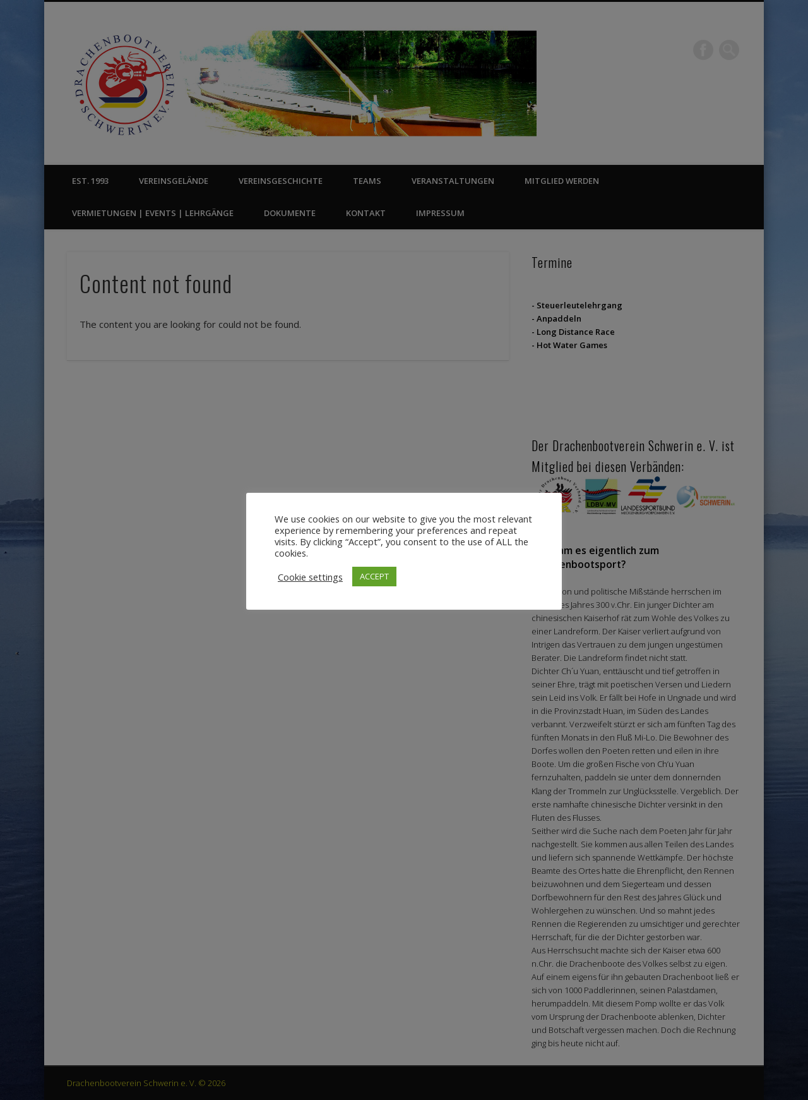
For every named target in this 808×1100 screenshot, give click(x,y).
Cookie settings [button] (310, 577)
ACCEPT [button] (374, 576)
